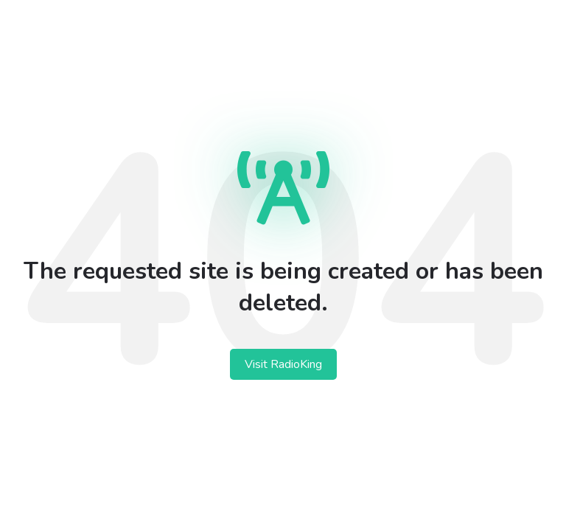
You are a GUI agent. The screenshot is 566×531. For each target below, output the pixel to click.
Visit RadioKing (283, 364)
